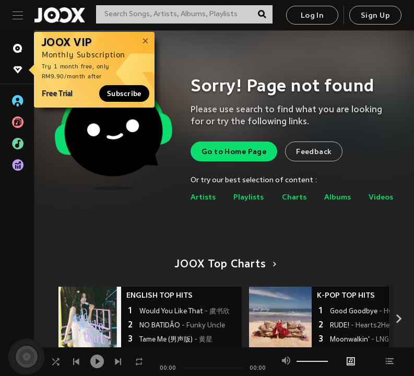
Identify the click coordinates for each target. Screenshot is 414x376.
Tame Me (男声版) (175, 340)
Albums (337, 198)
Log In (312, 16)
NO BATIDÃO (182, 326)
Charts (294, 198)
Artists (203, 198)
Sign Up (375, 16)
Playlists (248, 198)
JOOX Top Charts (224, 265)
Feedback (314, 152)
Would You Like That (184, 311)
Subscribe (124, 93)
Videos (381, 198)
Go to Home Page (234, 152)
